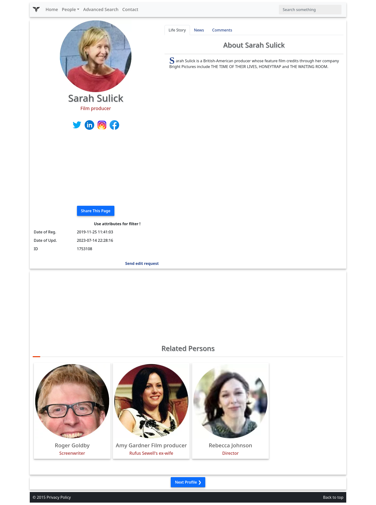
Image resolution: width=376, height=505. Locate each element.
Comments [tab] (222, 30)
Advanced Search (100, 9)
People (69, 9)
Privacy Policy (59, 497)
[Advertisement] (96, 168)
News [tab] (199, 30)
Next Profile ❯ (188, 482)
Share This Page (96, 210)
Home (52, 9)
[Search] (310, 9)
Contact (130, 9)
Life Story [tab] (177, 30)
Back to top (333, 497)
